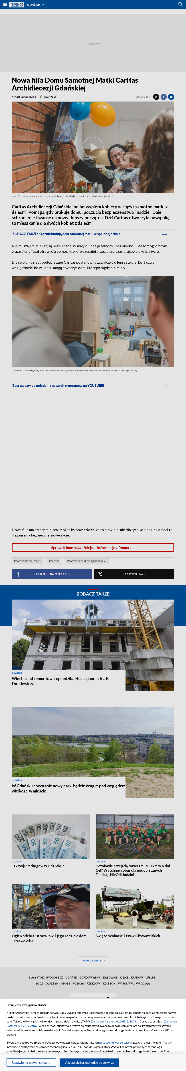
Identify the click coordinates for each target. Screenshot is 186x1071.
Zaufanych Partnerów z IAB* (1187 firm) (116, 1021)
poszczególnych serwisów (115, 1042)
